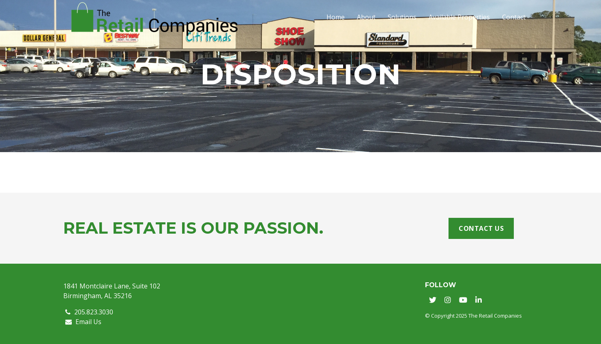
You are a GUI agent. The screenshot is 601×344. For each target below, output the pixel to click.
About (366, 17)
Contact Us (481, 228)
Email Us (83, 321)
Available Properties (459, 17)
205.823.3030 (89, 311)
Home (335, 17)
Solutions (402, 17)
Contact (514, 17)
